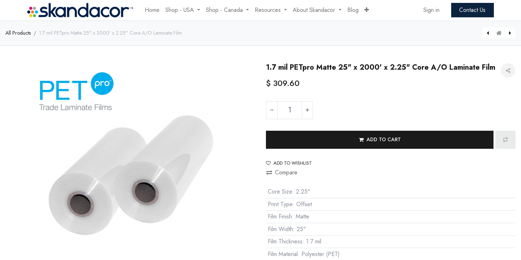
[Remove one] (271, 110)
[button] (366, 10)
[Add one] (307, 110)
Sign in (431, 10)
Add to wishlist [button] (289, 163)
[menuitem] (152, 10)
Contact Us (472, 10)
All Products (18, 32)
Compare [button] (281, 172)
